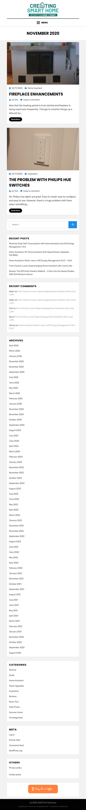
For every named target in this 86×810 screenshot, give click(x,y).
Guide (11, 675)
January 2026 (15, 356)
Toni (11, 308)
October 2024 (15, 420)
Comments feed (16, 745)
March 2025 (14, 393)
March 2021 (14, 621)
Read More (15, 119)
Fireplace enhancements (36, 94)
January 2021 (15, 631)
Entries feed (14, 740)
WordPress (64, 806)
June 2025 (14, 383)
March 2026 (14, 351)
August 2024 (15, 430)
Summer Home (16, 712)
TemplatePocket (42, 806)
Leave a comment (31, 100)
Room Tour (14, 702)
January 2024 (15, 462)
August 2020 (15, 653)
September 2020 (16, 647)
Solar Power (14, 707)
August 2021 (15, 594)
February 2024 (16, 457)
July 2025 (13, 377)
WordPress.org (15, 751)
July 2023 (13, 494)
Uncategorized (15, 717)
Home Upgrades (16, 686)
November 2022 (16, 531)
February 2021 (15, 626)
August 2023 (15, 489)
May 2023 (13, 504)
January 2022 (15, 573)
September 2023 (16, 483)
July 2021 (13, 600)
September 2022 (16, 536)
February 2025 (15, 398)
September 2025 (16, 372)
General (12, 670)
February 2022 (15, 568)
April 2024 (14, 446)
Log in (12, 735)
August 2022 (15, 541)
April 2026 (14, 345)
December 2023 (16, 467)
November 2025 (16, 367)
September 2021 (16, 589)
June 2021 (14, 605)
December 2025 (16, 361)
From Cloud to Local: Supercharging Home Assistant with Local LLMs (40, 266)
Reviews (13, 696)
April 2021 (13, 616)
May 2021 (13, 610)
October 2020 (15, 642)
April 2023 (14, 510)
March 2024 (14, 451)
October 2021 (15, 584)
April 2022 (14, 563)
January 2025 (15, 404)
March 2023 (14, 515)
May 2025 (13, 388)
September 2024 (16, 425)
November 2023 (16, 473)
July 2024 (13, 436)
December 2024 (16, 409)
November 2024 (16, 414)
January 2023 (15, 520)
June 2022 (14, 552)
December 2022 (16, 526)
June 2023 (14, 499)
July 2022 (13, 547)
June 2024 (14, 441)
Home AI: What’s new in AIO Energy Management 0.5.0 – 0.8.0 (40, 260)
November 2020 (16, 637)
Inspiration (32, 174)
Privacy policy (15, 768)
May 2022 (13, 557)
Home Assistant (35, 88)
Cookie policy (15, 774)
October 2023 (15, 478)
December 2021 (16, 578)
